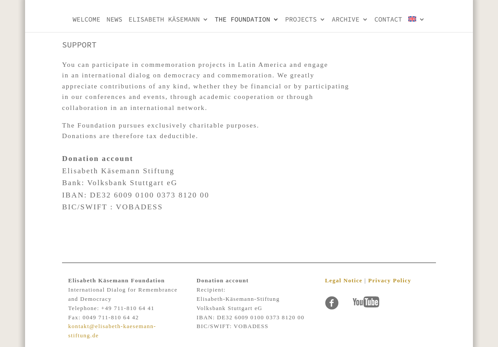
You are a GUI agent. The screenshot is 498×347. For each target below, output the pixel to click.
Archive (345, 19)
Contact (388, 19)
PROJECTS (301, 19)
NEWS (114, 19)
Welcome (86, 19)
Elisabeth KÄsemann (164, 19)
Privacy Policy (389, 280)
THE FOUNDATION (242, 19)
